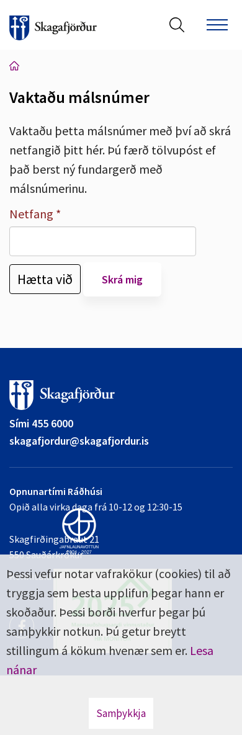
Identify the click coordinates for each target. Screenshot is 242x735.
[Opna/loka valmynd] (217, 25)
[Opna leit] (176, 24)
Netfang (31, 213)
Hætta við (45, 279)
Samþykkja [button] (121, 713)
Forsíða (14, 66)
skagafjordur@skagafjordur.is (79, 441)
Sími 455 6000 (41, 423)
